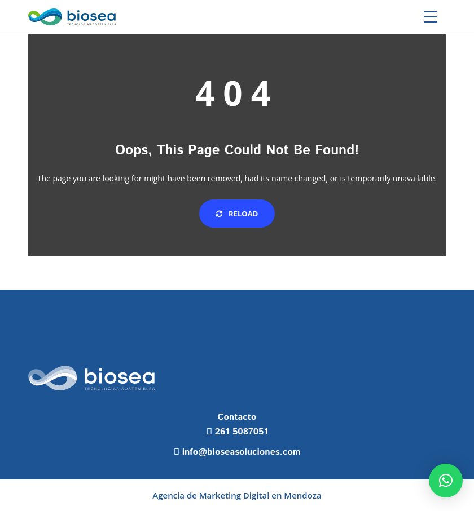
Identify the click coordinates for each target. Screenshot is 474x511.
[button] (446, 480)
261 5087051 (241, 431)
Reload (237, 213)
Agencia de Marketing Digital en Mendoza (236, 495)
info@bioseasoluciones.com (241, 452)
